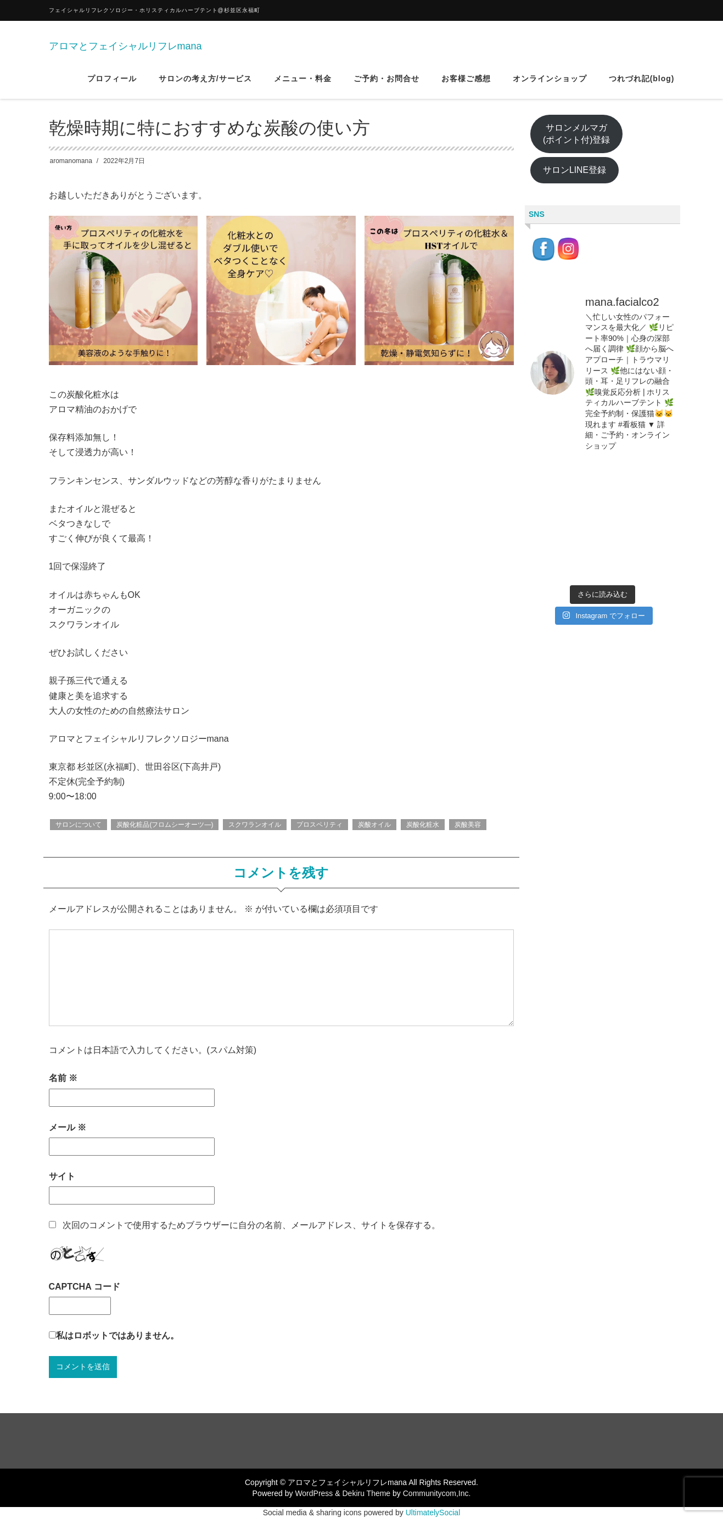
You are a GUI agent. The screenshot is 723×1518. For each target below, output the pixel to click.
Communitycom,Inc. (437, 1493)
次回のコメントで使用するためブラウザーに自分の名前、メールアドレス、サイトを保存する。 (251, 1225)
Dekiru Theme (366, 1493)
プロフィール (112, 81)
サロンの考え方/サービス (205, 81)
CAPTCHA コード (84, 1286)
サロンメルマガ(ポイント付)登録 (576, 134)
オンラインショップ (550, 81)
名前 (63, 1078)
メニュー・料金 (303, 81)
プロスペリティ (319, 824)
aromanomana (71, 161)
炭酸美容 (468, 824)
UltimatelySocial (433, 1512)
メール (67, 1127)
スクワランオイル (254, 824)
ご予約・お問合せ (386, 81)
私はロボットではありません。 (117, 1335)
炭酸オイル (374, 824)
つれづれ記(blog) (642, 81)
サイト (62, 1176)
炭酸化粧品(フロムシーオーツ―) (164, 824)
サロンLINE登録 (574, 170)
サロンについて (78, 824)
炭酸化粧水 (422, 824)
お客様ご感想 (466, 81)
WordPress (314, 1493)
